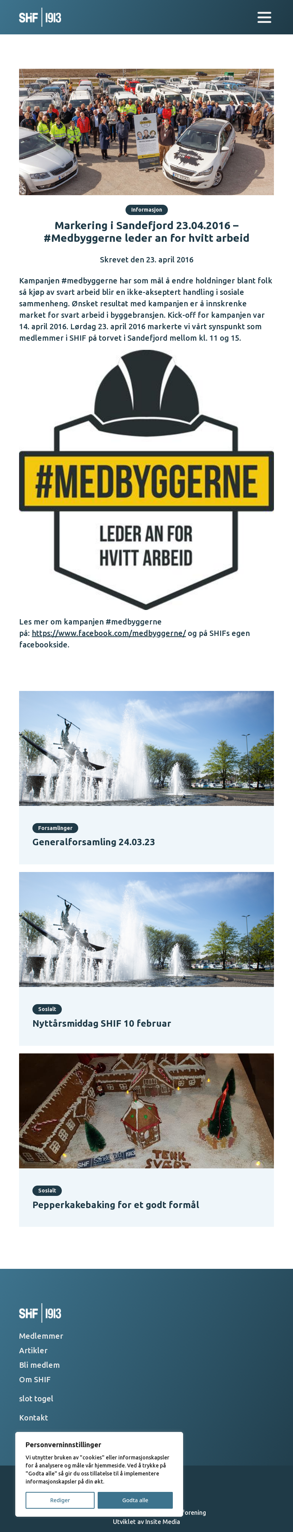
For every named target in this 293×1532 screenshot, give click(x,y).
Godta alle (135, 1500)
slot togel (36, 1398)
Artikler (33, 1350)
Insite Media (162, 1521)
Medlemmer (41, 1335)
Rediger (60, 1500)
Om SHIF (35, 1379)
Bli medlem (39, 1365)
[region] (99, 1474)
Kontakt (33, 1417)
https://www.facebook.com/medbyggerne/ (109, 633)
